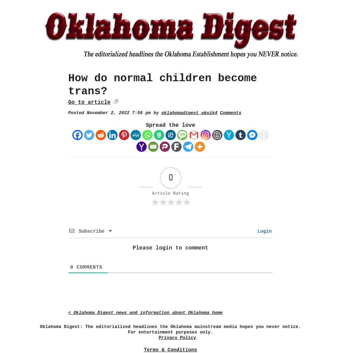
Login (263, 231)
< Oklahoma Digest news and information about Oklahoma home (145, 312)
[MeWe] (136, 135)
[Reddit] (101, 135)
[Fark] (176, 147)
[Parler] (165, 147)
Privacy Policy (177, 337)
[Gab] (159, 135)
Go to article (89, 102)
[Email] (153, 147)
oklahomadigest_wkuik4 (189, 112)
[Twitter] (89, 135)
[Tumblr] (240, 135)
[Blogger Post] (217, 135)
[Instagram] (205, 135)
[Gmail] (194, 135)
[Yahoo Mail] (141, 147)
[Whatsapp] (147, 135)
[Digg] (171, 135)
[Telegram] (188, 147)
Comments (230, 112)
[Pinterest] (124, 135)
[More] (200, 147)
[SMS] (182, 135)
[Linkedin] (112, 135)
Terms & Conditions (170, 350)
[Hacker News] (229, 135)
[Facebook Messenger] (252, 135)
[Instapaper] (264, 135)
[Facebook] (77, 135)
